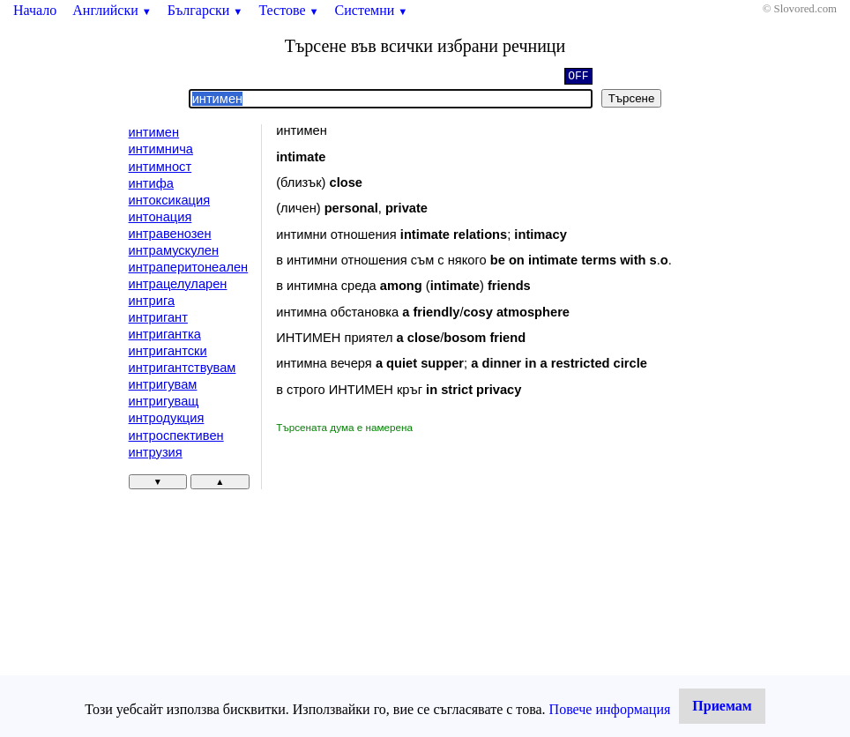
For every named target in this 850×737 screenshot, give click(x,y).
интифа (151, 183)
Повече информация (610, 709)
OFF (578, 78)
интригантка (165, 334)
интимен (154, 132)
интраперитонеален (189, 267)
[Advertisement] (425, 567)
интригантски (168, 351)
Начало (34, 10)
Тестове (288, 10)
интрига (152, 301)
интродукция (167, 418)
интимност (160, 167)
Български (205, 10)
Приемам (721, 705)
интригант (158, 317)
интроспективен (176, 435)
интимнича (161, 149)
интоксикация (169, 200)
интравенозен (170, 234)
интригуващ (164, 401)
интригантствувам (182, 368)
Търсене (631, 98)
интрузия (156, 452)
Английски (112, 10)
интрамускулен (174, 250)
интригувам (163, 384)
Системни (371, 10)
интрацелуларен (178, 284)
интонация (160, 217)
